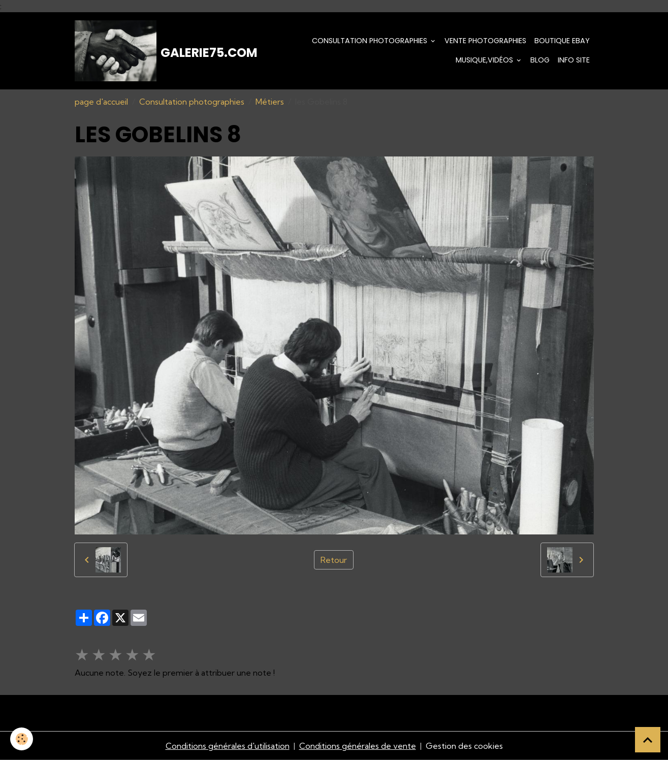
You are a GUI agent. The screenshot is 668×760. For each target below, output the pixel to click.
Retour (334, 560)
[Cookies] (21, 738)
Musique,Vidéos (485, 60)
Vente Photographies (485, 41)
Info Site (574, 60)
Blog (540, 60)
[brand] (151, 50)
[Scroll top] (647, 739)
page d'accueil (101, 102)
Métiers (270, 102)
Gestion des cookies (464, 746)
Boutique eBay (562, 41)
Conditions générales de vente (357, 746)
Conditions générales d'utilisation (228, 746)
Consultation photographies (370, 41)
